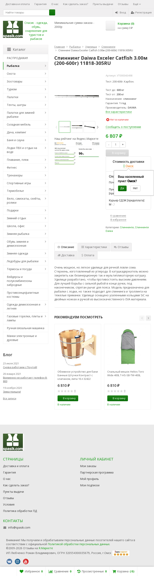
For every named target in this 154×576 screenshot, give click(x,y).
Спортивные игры (19, 183)
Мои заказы (88, 466)
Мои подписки (89, 485)
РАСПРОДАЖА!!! (17, 58)
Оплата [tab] (87, 255)
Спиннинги (127, 227)
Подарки (12, 210)
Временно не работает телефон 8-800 (25, 379)
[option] (64, 127)
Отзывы (123, 4)
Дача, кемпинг (16, 132)
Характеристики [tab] (94, 247)
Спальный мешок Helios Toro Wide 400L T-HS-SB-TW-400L (125, 373)
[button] (142, 318)
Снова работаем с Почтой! (20, 367)
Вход (120, 12)
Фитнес (12, 167)
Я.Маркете (46, 548)
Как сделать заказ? (75, 4)
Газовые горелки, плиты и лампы (25, 318)
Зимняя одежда (17, 253)
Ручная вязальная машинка (25, 328)
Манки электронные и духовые (22, 338)
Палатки (12, 97)
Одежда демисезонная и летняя (23, 306)
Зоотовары (14, 81)
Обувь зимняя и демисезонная (17, 243)
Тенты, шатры (16, 105)
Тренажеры (14, 175)
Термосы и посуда (19, 269)
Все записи (9, 398)
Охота (11, 73)
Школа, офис (16, 226)
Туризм (12, 89)
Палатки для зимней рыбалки (20, 115)
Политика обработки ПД (20, 511)
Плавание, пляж (18, 160)
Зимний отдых (16, 218)
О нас (54, 4)
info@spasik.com (19, 527)
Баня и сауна (15, 140)
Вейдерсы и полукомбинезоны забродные (19, 281)
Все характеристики (119, 112)
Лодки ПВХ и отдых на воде (22, 150)
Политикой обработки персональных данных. (79, 544)
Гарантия (40, 4)
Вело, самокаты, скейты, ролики (24, 200)
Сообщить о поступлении (123, 127)
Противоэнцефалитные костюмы (23, 295)
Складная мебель (19, 124)
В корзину (67, 398)
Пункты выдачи (103, 4)
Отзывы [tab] (121, 247)
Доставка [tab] (66, 255)
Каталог (16, 49)
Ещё (137, 4)
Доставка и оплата (17, 4)
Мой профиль (89, 479)
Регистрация (141, 12)
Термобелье (15, 191)
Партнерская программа (96, 472)
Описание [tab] (66, 247)
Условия (8, 504)
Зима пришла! (12, 391)
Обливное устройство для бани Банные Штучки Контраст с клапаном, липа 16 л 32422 (78, 375)
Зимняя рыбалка (18, 234)
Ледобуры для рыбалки (22, 261)
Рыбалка (13, 66)
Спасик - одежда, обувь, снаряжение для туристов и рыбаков (36, 31)
